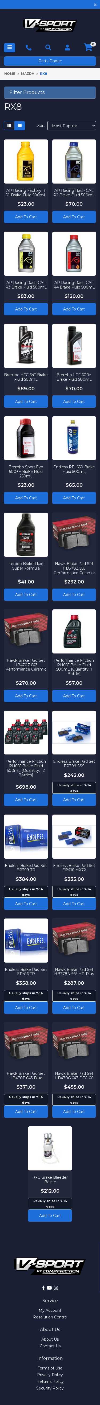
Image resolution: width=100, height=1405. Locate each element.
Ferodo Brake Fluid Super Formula (26, 566)
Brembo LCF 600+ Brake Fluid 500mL (74, 377)
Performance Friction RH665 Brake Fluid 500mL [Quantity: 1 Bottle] (74, 667)
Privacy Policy (50, 1374)
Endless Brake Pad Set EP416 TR (26, 971)
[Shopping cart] (88, 47)
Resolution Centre (50, 1317)
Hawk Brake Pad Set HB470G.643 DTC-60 (74, 1075)
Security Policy (50, 1388)
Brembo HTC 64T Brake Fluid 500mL (26, 377)
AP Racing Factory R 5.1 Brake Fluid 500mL (26, 192)
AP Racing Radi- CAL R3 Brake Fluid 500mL (26, 285)
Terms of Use (50, 1368)
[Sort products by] (71, 125)
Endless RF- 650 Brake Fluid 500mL (74, 469)
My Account (50, 1310)
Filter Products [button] (27, 92)
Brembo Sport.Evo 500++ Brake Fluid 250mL (26, 471)
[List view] (19, 125)
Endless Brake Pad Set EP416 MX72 (74, 868)
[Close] (95, 4)
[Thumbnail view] (9, 125)
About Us (50, 1339)
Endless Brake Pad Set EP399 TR (26, 868)
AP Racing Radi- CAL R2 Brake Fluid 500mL (74, 192)
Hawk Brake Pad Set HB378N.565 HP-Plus (74, 971)
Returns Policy (50, 1381)
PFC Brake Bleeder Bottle (50, 1179)
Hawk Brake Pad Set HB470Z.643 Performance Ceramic (25, 665)
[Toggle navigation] (9, 47)
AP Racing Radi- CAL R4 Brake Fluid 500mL (74, 285)
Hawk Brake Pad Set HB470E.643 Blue (26, 1075)
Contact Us (50, 1346)
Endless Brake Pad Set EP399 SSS (74, 763)
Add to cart (74, 799)
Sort (41, 125)
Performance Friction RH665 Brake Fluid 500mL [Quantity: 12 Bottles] (26, 768)
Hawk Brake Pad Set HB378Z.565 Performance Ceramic (74, 568)
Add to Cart (26, 217)
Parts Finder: (50, 61)
